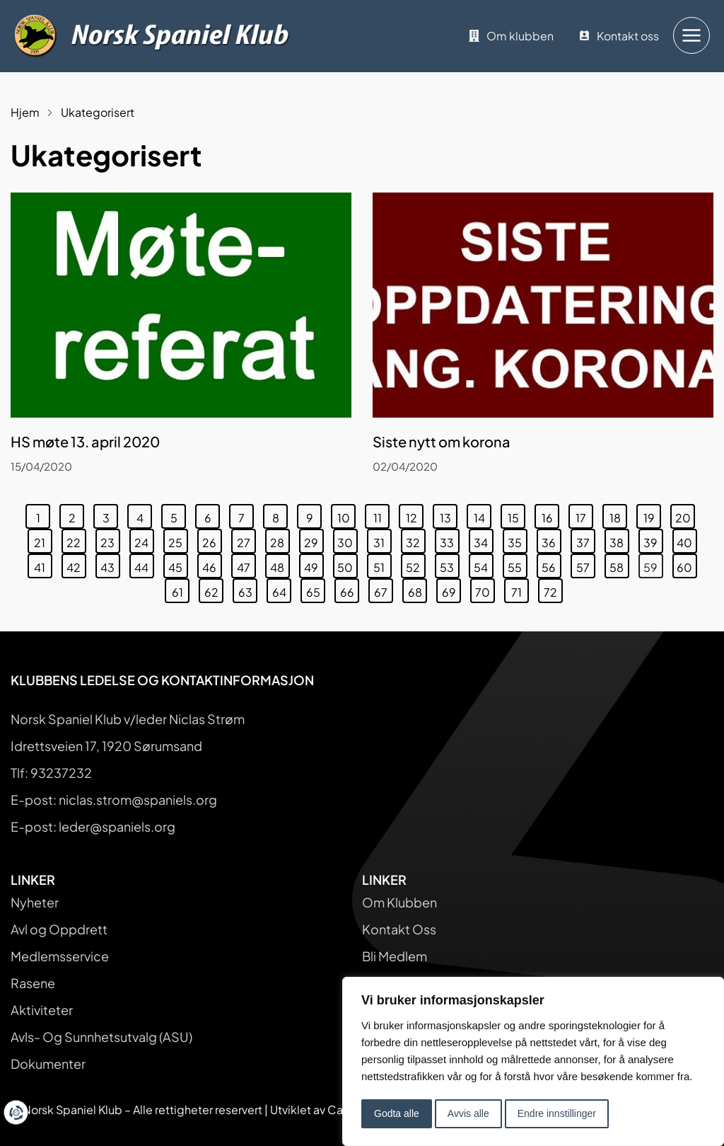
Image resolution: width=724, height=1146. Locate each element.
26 (212, 539)
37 (585, 539)
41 (42, 564)
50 (347, 564)
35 (517, 539)
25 (178, 539)
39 (653, 539)
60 (686, 564)
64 (282, 589)
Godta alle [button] (396, 1113)
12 (414, 514)
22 (76, 539)
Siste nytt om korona (441, 441)
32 (415, 539)
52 (415, 564)
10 (346, 514)
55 (517, 564)
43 (110, 564)
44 (144, 564)
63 (248, 589)
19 (652, 514)
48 (279, 564)
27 (246, 539)
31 (382, 539)
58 (619, 564)
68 (417, 589)
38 (619, 539)
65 (315, 589)
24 (144, 539)
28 (279, 539)
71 (519, 589)
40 (686, 539)
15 (516, 514)
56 (551, 564)
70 (484, 589)
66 (349, 589)
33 (449, 539)
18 (618, 514)
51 (382, 564)
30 (347, 539)
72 (553, 589)
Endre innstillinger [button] (557, 1113)
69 (451, 589)
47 (246, 564)
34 (483, 539)
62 (214, 589)
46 (212, 564)
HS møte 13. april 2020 (85, 441)
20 (685, 514)
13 (448, 514)
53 (449, 564)
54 (483, 564)
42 (76, 564)
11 (381, 514)
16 (550, 514)
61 (180, 589)
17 (584, 514)
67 (383, 589)
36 (551, 539)
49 (313, 564)
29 (313, 539)
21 (42, 539)
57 (585, 564)
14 (482, 514)
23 (110, 539)
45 (178, 564)
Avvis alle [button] (468, 1113)
